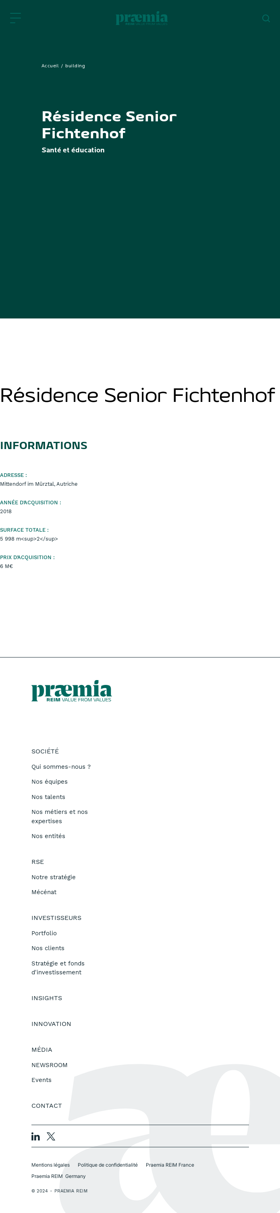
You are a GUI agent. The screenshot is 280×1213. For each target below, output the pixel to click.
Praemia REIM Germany (58, 1176)
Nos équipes (49, 781)
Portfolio (44, 933)
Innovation (51, 1024)
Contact (46, 1105)
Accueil (50, 66)
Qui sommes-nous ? (61, 766)
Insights (46, 998)
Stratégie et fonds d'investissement (58, 968)
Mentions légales (50, 1165)
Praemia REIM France (170, 1165)
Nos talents (48, 797)
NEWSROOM (49, 1065)
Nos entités (48, 836)
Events (41, 1080)
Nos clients (47, 948)
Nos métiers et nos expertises (59, 816)
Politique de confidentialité (108, 1165)
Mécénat (43, 892)
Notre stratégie (53, 877)
